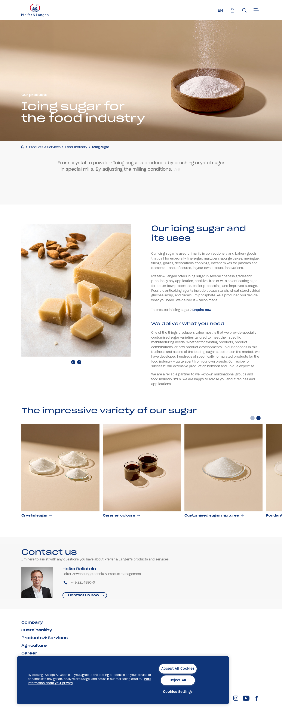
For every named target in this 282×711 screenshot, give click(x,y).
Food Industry (76, 147)
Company (32, 622)
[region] (123, 680)
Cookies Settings (178, 692)
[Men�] (256, 10)
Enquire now (201, 328)
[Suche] (244, 10)
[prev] (73, 380)
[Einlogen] (232, 10)
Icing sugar (100, 147)
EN (220, 10)
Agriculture (34, 645)
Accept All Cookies (177, 669)
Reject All (178, 680)
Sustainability (36, 630)
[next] (79, 380)
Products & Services (45, 147)
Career (29, 653)
